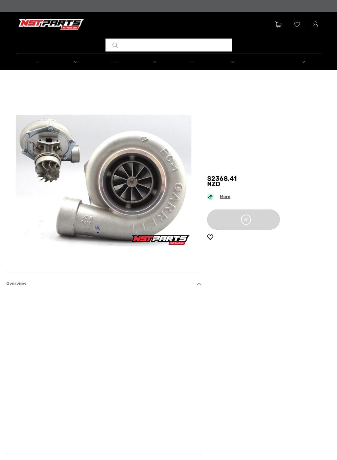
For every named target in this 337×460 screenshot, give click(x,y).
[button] (35, 62)
